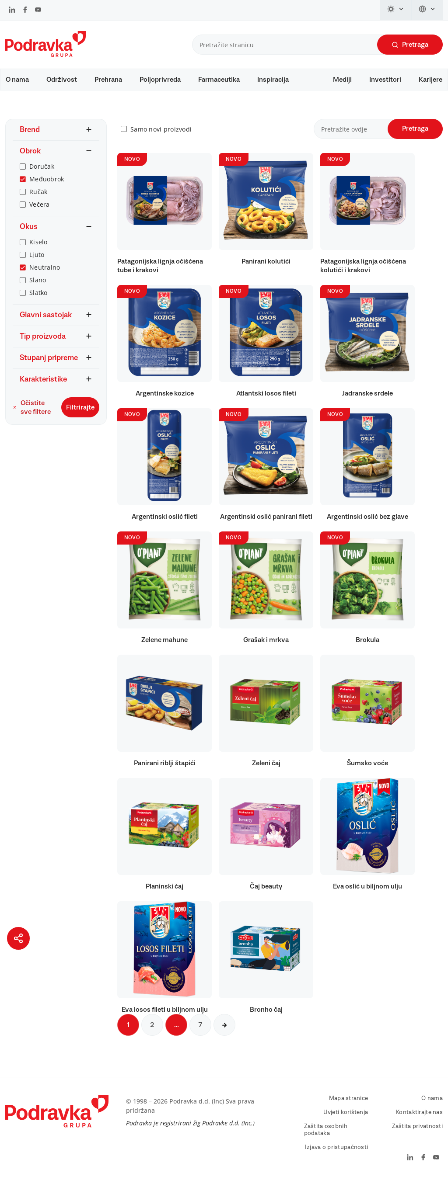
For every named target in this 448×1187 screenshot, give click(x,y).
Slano (37, 284)
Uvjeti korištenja (345, 1117)
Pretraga (410, 45)
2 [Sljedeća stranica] (152, 1029)
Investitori (385, 79)
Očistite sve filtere (32, 412)
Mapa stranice (348, 1103)
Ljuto (36, 259)
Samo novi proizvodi (161, 133)
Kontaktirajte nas (419, 1117)
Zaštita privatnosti (417, 1131)
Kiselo (38, 246)
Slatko (38, 297)
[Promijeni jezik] (427, 10)
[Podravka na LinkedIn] (12, 10)
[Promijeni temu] (396, 10)
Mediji (342, 79)
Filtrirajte (80, 411)
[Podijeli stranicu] (18, 938)
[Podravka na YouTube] (38, 10)
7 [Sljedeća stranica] (200, 1029)
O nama (17, 79)
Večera (39, 209)
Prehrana (108, 79)
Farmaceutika (219, 79)
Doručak (41, 171)
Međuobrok (46, 183)
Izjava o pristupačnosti (336, 1152)
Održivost (61, 79)
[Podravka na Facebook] (25, 10)
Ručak (38, 196)
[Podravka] (45, 54)
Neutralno (44, 271)
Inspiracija (273, 79)
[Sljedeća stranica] (224, 1029)
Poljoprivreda (160, 79)
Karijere (430, 79)
